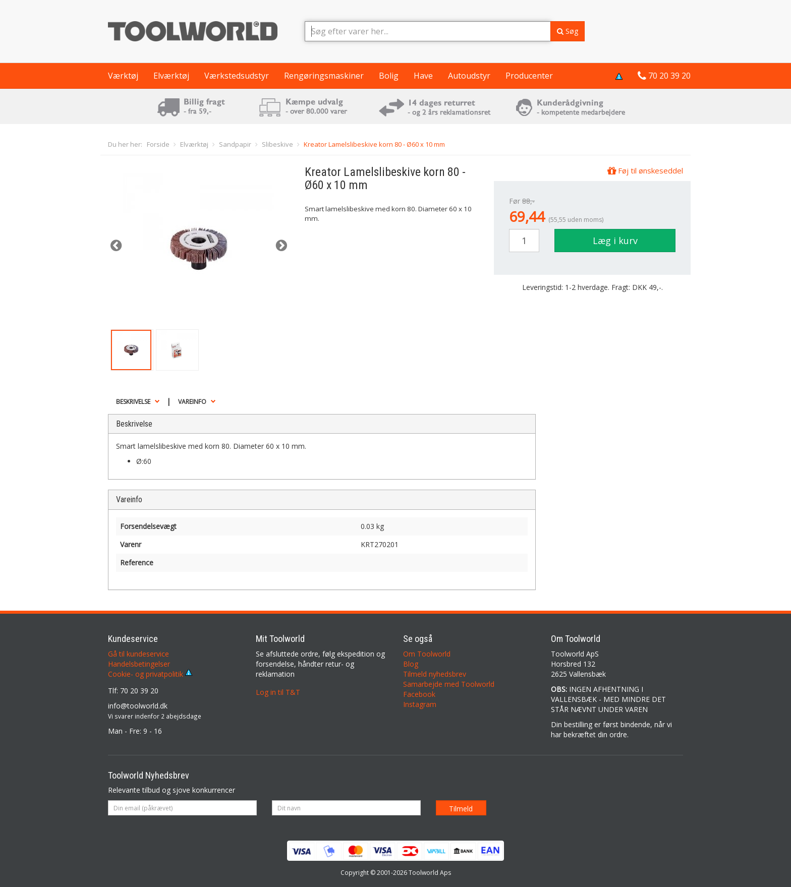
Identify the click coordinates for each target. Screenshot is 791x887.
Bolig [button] (389, 75)
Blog (410, 664)
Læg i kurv (615, 240)
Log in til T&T (278, 692)
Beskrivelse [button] (133, 401)
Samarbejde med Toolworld (448, 684)
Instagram (419, 704)
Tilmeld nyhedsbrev (434, 674)
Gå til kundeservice (138, 654)
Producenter (529, 75)
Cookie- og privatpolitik (150, 674)
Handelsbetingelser (139, 664)
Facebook (419, 694)
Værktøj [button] (123, 75)
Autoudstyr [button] (469, 75)
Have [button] (423, 75)
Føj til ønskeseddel (645, 170)
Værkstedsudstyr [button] (236, 75)
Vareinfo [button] (192, 401)
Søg (567, 31)
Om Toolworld (426, 654)
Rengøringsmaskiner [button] (324, 75)
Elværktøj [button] (171, 75)
